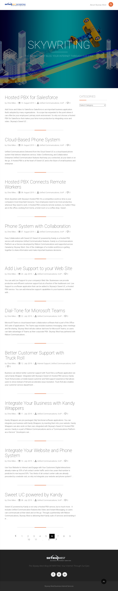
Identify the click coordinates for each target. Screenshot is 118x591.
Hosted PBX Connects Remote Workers (35, 184)
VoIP (62, 103)
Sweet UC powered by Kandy (33, 494)
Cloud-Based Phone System (32, 139)
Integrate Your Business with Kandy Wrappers (40, 405)
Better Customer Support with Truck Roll (34, 355)
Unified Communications (49, 103)
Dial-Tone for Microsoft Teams (35, 310)
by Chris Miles (10, 103)
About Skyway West (98, 5)
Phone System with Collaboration (38, 226)
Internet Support (43, 363)
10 (29, 539)
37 (49, 539)
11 (36, 539)
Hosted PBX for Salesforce (31, 97)
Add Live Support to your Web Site (38, 268)
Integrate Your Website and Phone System (38, 453)
